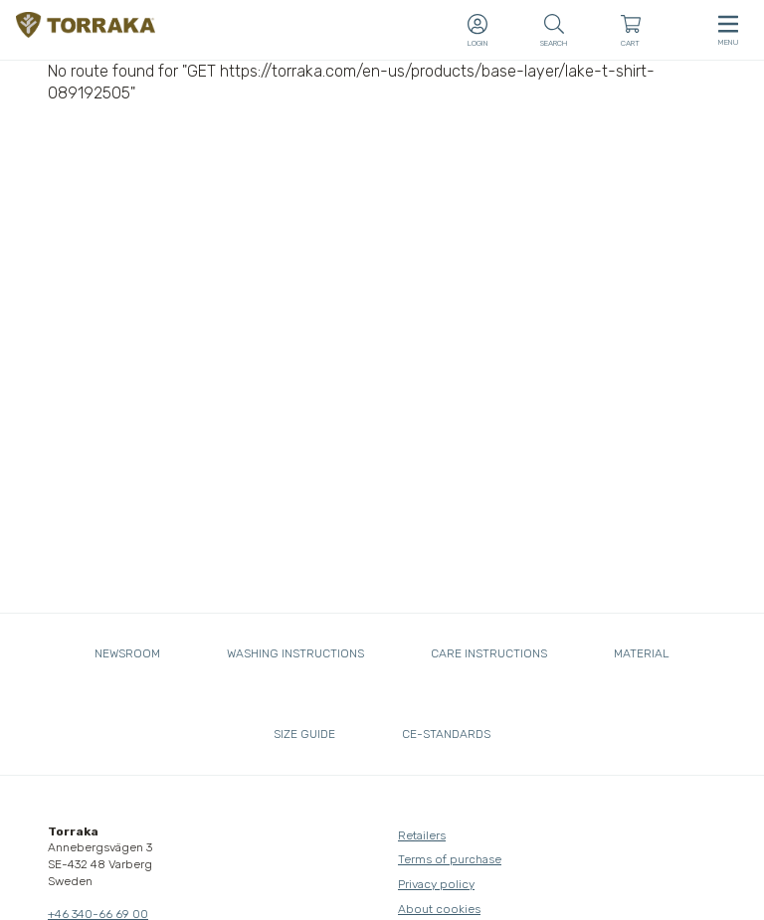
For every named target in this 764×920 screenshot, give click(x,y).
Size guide (304, 734)
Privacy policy (436, 884)
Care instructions (489, 653)
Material (641, 653)
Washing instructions (295, 653)
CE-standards (446, 734)
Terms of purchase (449, 859)
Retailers (422, 835)
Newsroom (127, 653)
